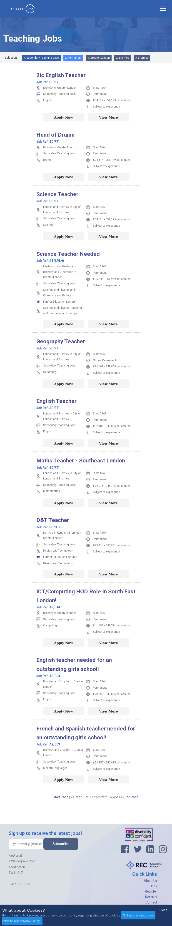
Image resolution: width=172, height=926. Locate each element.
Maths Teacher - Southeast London (80, 460)
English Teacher (56, 401)
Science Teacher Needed (68, 254)
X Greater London (99, 57)
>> (121, 797)
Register (151, 891)
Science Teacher (57, 194)
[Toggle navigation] (163, 8)
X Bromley (122, 57)
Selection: (11, 57)
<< (72, 797)
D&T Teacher (52, 520)
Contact (151, 902)
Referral (151, 897)
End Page (131, 797)
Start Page (60, 797)
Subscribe (60, 844)
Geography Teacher (60, 341)
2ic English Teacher (61, 75)
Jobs (153, 886)
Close (163, 910)
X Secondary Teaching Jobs (41, 57)
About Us (150, 881)
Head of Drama (55, 134)
